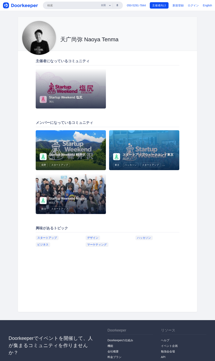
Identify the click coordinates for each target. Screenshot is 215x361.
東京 (117, 165)
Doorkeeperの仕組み (120, 340)
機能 (110, 345)
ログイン (193, 5)
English (207, 5)
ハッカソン (131, 165)
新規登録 (178, 5)
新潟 (43, 208)
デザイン (92, 237)
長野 (43, 165)
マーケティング (97, 244)
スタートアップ (59, 165)
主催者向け (159, 5)
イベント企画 (169, 345)
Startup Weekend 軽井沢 (67, 154)
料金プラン (114, 357)
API (163, 357)
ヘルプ (165, 340)
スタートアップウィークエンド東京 (148, 154)
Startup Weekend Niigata (68, 198)
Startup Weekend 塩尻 (65, 97)
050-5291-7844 (136, 5)
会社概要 (113, 351)
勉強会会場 (168, 351)
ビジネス (42, 244)
